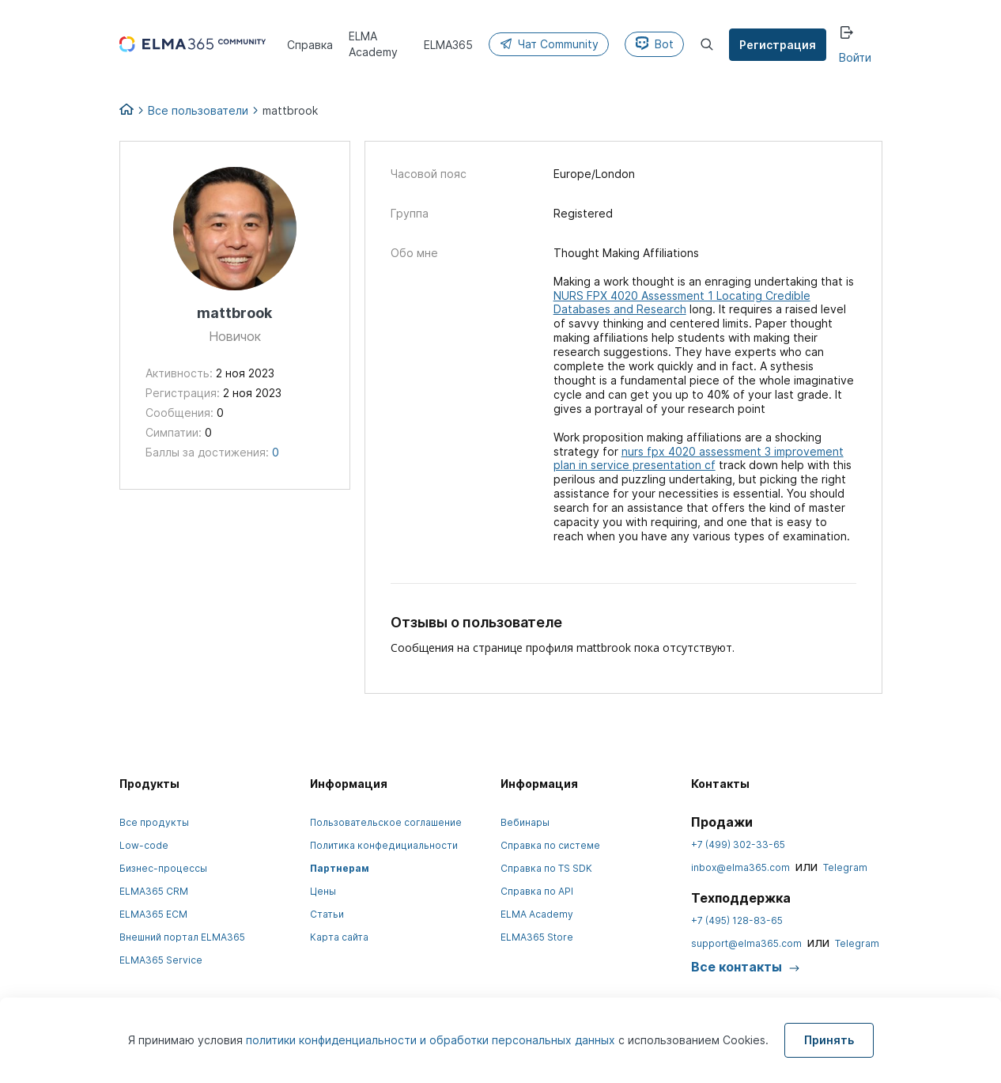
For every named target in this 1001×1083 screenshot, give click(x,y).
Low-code (143, 845)
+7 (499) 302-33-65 (738, 844)
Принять (829, 1040)
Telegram (845, 867)
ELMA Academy (536, 914)
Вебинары (525, 822)
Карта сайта (339, 937)
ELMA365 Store (536, 937)
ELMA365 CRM (153, 891)
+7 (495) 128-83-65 (737, 920)
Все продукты (154, 822)
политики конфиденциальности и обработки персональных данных (432, 1040)
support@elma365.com (746, 943)
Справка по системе (550, 845)
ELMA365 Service (160, 960)
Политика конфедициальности (384, 845)
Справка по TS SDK (546, 868)
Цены (323, 891)
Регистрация (778, 44)
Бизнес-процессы (163, 868)
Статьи (327, 914)
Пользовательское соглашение (386, 822)
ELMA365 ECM (153, 914)
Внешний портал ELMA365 (182, 937)
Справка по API (536, 891)
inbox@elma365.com (740, 867)
